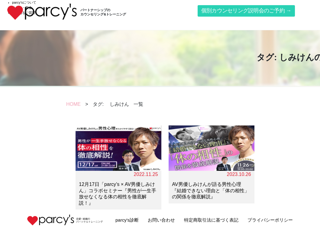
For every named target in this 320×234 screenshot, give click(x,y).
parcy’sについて (24, 2)
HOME (73, 104)
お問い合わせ (161, 220)
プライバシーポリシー (270, 220)
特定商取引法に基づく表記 (211, 220)
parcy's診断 (127, 220)
